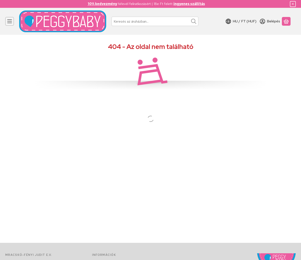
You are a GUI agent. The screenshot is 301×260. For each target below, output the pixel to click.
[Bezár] (293, 4)
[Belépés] (270, 21)
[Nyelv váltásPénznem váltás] (241, 21)
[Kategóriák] (9, 21)
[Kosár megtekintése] (286, 21)
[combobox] (154, 21)
